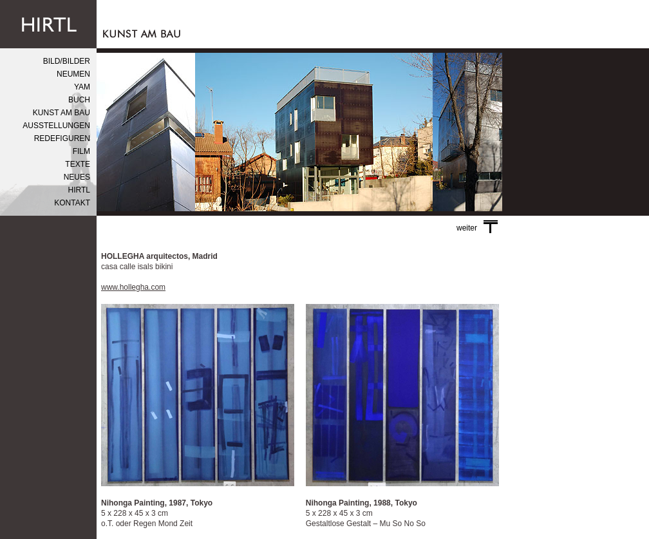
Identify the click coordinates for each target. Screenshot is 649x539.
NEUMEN (73, 74)
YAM (82, 86)
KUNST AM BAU (61, 112)
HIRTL (79, 189)
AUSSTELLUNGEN (56, 125)
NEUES (77, 177)
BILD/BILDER (66, 61)
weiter (477, 227)
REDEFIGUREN (62, 138)
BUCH (79, 99)
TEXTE (77, 164)
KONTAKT (72, 202)
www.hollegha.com (133, 287)
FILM (81, 151)
